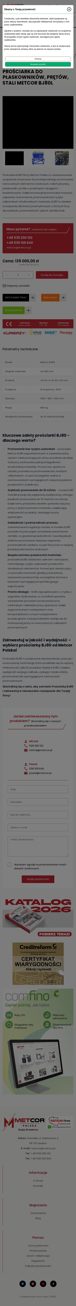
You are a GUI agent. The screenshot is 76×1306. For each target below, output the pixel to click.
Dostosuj (38, 59)
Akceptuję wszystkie (38, 64)
